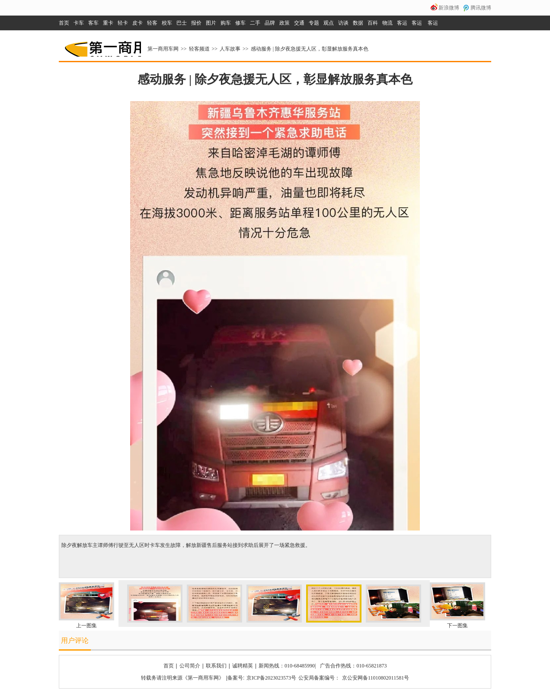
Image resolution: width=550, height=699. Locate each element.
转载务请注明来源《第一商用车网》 (182, 678)
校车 (167, 23)
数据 (358, 23)
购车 (226, 23)
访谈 (343, 23)
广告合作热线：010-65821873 (353, 666)
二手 (255, 23)
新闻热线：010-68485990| (287, 666)
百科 (373, 23)
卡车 (79, 23)
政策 (284, 23)
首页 (64, 23)
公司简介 (189, 666)
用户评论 (75, 640)
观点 (328, 23)
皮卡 (137, 23)
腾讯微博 (480, 8)
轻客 (152, 23)
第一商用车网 (102, 46)
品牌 (270, 23)
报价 (196, 23)
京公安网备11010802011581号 (375, 678)
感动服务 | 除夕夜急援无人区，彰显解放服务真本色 (309, 49)
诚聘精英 (242, 666)
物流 (387, 23)
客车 (93, 23)
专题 (314, 23)
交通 (299, 23)
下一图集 (457, 626)
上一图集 (86, 626)
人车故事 (230, 49)
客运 (402, 23)
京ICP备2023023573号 (271, 678)
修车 (240, 23)
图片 (211, 23)
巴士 (181, 23)
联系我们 (216, 666)
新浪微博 (448, 8)
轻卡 (123, 23)
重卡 (108, 23)
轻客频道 (199, 49)
